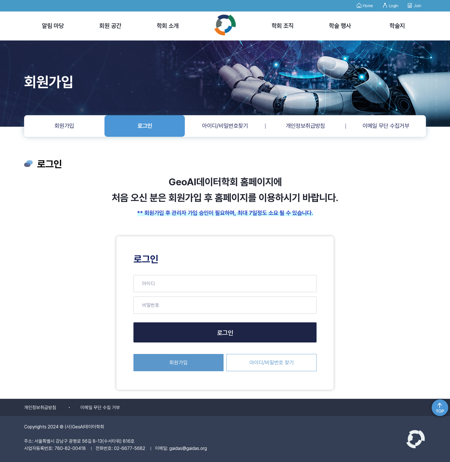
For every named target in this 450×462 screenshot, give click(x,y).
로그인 (144, 125)
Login (390, 4)
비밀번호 (150, 305)
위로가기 (440, 407)
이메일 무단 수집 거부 (100, 407)
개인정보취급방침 (305, 125)
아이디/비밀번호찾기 (225, 125)
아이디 (148, 283)
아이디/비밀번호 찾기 (271, 362)
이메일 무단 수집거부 (385, 125)
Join (414, 4)
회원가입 (64, 125)
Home (365, 4)
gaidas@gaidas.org (188, 448)
